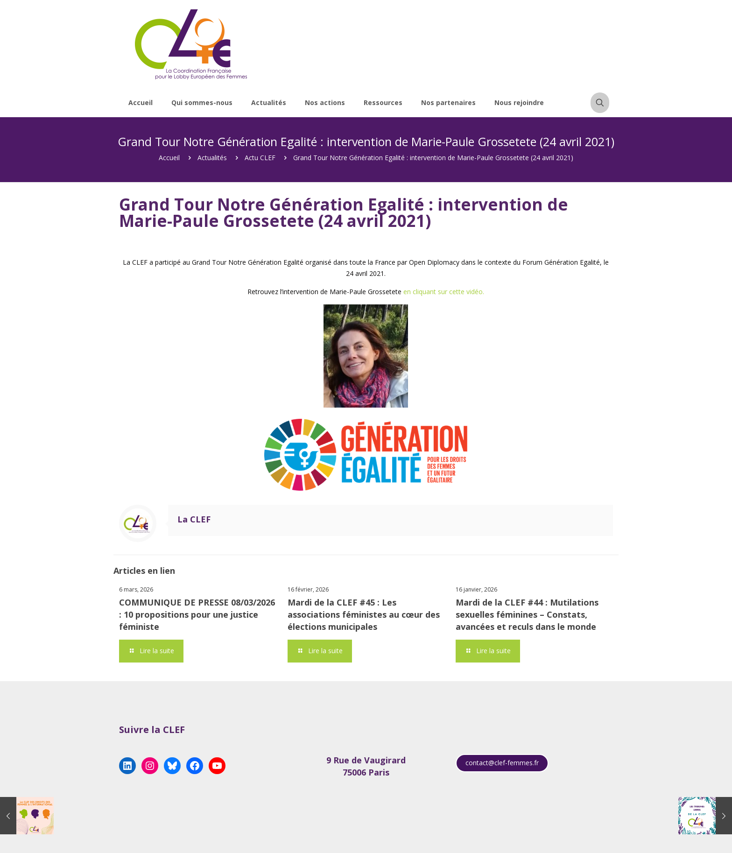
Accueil (169, 157)
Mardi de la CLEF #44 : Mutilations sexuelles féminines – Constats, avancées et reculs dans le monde (527, 614)
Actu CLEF (260, 157)
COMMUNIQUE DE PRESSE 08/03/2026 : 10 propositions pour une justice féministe (197, 614)
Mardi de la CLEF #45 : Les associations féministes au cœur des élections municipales (364, 614)
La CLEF (194, 519)
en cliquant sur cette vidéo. (443, 291)
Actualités (212, 157)
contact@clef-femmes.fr (502, 762)
